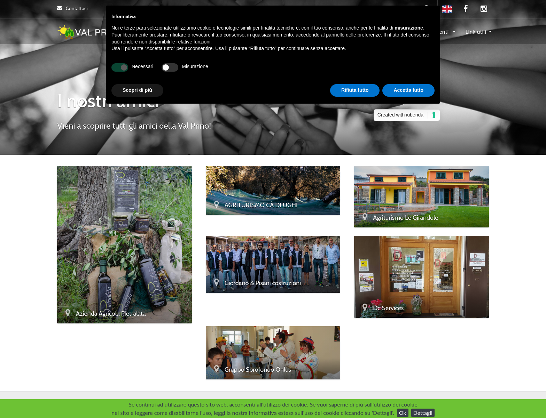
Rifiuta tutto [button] (355, 90)
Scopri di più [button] (137, 90)
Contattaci (72, 8)
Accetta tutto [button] (408, 90)
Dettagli (422, 412)
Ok (402, 412)
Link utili (475, 31)
